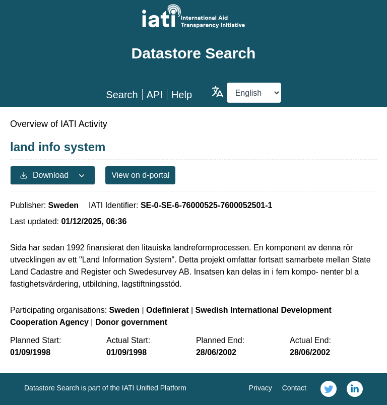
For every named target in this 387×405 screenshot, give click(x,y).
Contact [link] (294, 388)
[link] (328, 389)
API (155, 94)
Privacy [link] (260, 388)
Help (181, 94)
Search (122, 94)
